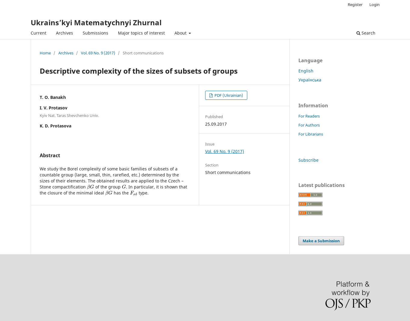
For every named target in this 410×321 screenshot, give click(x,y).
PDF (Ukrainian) (228, 95)
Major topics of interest (141, 33)
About (181, 33)
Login (374, 4)
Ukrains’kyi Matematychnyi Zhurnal (96, 22)
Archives (64, 33)
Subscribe (308, 160)
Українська (309, 80)
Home (45, 53)
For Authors (309, 125)
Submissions (95, 33)
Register (355, 4)
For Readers (309, 116)
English (305, 71)
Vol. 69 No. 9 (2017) (98, 53)
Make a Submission (321, 240)
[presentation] (90, 187)
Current (38, 33)
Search (365, 33)
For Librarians (310, 134)
